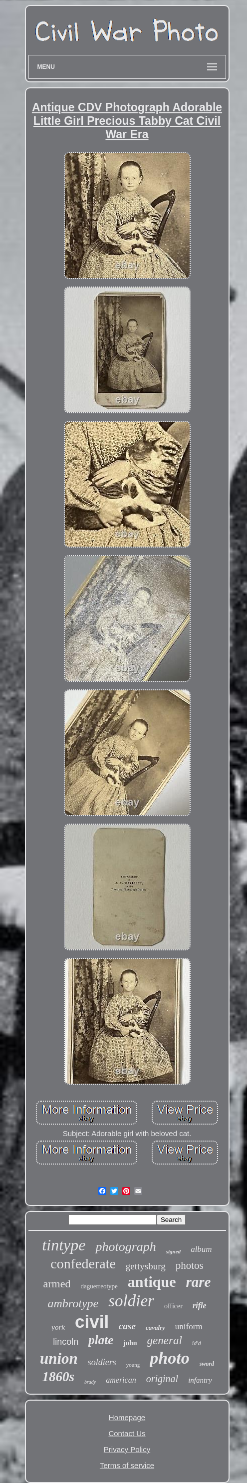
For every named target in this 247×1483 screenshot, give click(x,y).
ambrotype (72, 1303)
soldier (131, 1301)
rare (198, 1282)
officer (173, 1306)
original (162, 1378)
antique (152, 1281)
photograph (125, 1246)
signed (173, 1251)
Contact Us (126, 1433)
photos (190, 1265)
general (164, 1340)
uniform (189, 1326)
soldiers (102, 1362)
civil (92, 1321)
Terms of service (127, 1465)
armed (57, 1283)
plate (100, 1340)
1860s (58, 1376)
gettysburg (146, 1266)
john (130, 1343)
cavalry (155, 1327)
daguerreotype (98, 1286)
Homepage (127, 1417)
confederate (83, 1263)
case (127, 1326)
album (201, 1249)
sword (207, 1363)
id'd (196, 1343)
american (121, 1380)
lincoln (65, 1342)
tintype (63, 1245)
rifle (200, 1305)
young (133, 1365)
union (59, 1358)
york (58, 1327)
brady (90, 1382)
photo (169, 1358)
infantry (200, 1380)
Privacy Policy (127, 1449)
